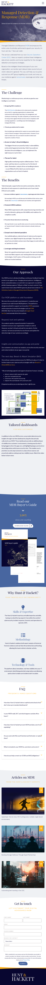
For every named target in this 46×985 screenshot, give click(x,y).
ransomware (21, 77)
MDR (27, 45)
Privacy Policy (26, 960)
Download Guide (24, 526)
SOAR (32, 308)
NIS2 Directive (11, 110)
